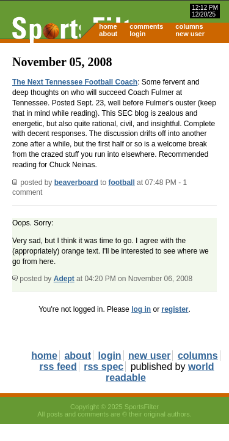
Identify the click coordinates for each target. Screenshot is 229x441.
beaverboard (76, 182)
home (108, 26)
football (121, 182)
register (174, 309)
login (137, 33)
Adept (64, 278)
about (108, 33)
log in (141, 309)
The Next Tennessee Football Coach (74, 82)
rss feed (57, 366)
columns (189, 26)
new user (190, 33)
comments (146, 26)
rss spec (103, 366)
